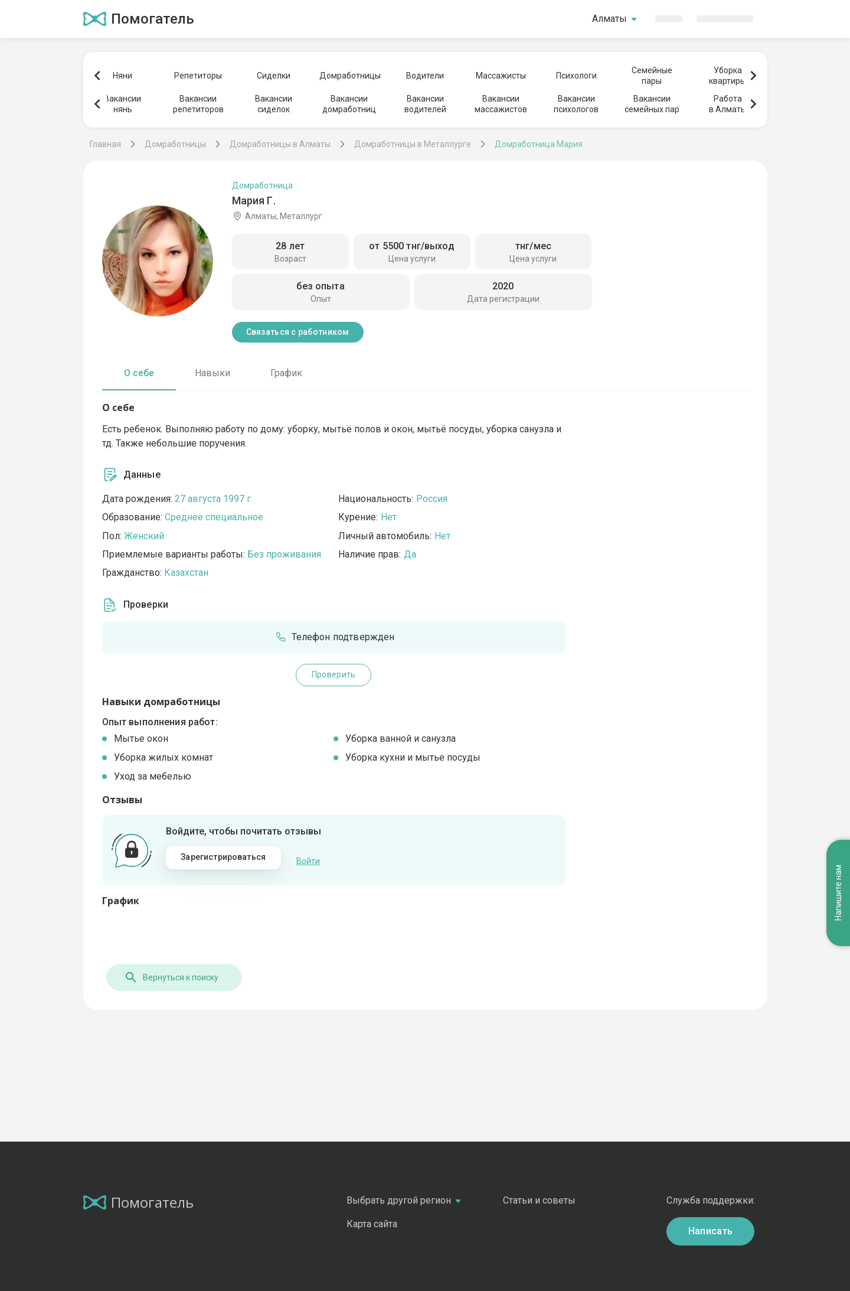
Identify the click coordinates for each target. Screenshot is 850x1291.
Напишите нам (838, 721)
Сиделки (273, 75)
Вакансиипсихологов (576, 104)
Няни (122, 75)
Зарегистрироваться (223, 857)
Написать (710, 1224)
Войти (308, 857)
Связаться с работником (297, 332)
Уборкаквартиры (727, 76)
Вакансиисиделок (273, 104)
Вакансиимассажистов (501, 104)
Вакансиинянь (122, 104)
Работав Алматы (728, 104)
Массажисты (501, 75)
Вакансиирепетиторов (198, 104)
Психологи (576, 75)
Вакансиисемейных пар (652, 104)
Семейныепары (652, 76)
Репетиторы (198, 75)
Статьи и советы (539, 1193)
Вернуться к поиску (167, 971)
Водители (425, 75)
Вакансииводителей (425, 104)
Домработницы (349, 75)
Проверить (334, 674)
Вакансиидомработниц (349, 104)
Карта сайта (371, 1217)
